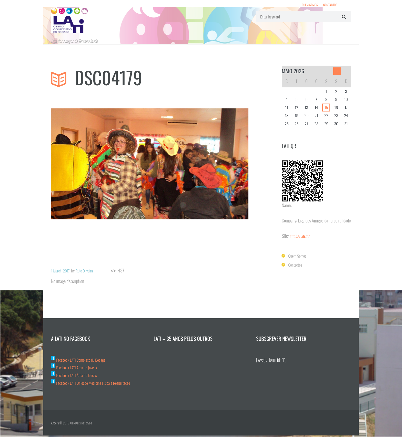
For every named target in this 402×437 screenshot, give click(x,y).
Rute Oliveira (89, 272)
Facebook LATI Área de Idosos (76, 376)
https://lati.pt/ (301, 238)
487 (128, 272)
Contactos (329, 5)
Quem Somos (307, 5)
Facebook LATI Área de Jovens (76, 368)
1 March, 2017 (62, 272)
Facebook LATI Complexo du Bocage (81, 361)
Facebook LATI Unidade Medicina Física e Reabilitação (95, 384)
